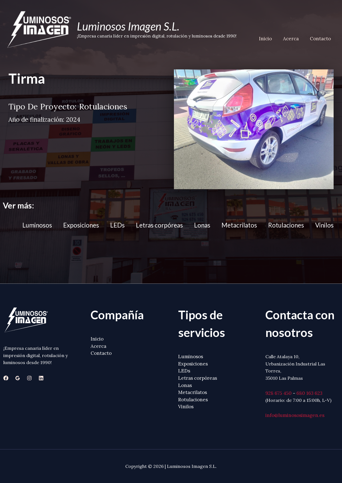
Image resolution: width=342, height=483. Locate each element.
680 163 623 (309, 393)
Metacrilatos (239, 225)
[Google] (17, 378)
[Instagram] (29, 378)
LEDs (117, 225)
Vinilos (324, 225)
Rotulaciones (286, 225)
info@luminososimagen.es (294, 415)
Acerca (293, 39)
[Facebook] (5, 378)
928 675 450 (278, 393)
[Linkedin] (41, 378)
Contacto (321, 39)
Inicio (269, 39)
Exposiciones (81, 225)
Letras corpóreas (159, 225)
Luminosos (37, 225)
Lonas (202, 225)
